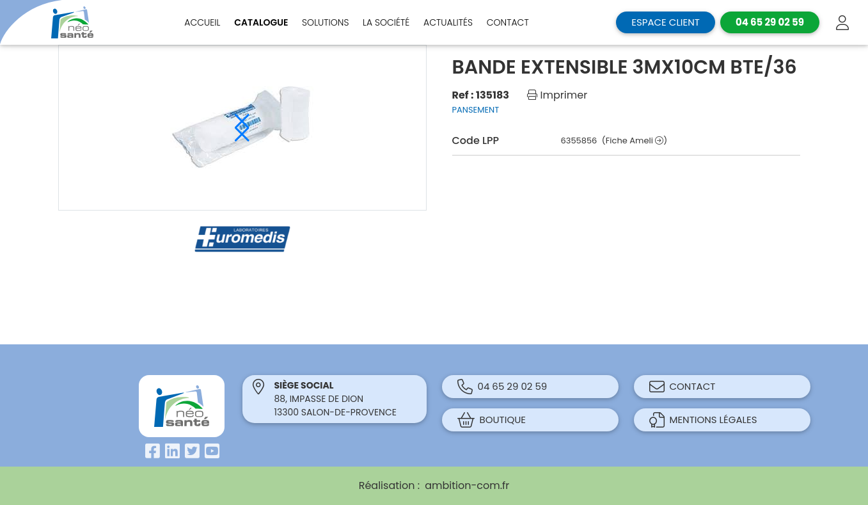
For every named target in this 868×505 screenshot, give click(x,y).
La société (386, 22)
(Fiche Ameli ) (634, 140)
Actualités (448, 22)
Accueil (202, 22)
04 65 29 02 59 (502, 386)
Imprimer (557, 95)
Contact (508, 22)
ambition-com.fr (467, 485)
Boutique (491, 420)
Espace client (665, 22)
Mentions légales (703, 420)
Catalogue (261, 22)
